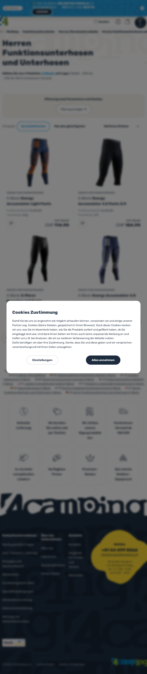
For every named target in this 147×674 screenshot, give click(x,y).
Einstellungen (42, 360)
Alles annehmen (103, 360)
